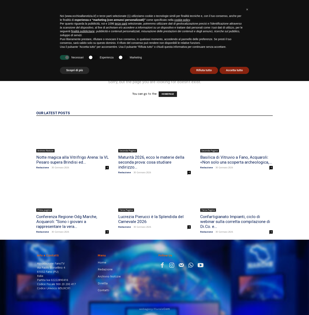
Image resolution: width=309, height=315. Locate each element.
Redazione (42, 167)
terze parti (121, 257)
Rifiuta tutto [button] (204, 304)
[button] (266, 55)
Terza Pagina (126, 210)
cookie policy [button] (182, 253)
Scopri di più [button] (74, 304)
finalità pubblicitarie (83, 265)
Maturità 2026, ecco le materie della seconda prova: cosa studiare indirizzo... (151, 162)
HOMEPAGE (168, 94)
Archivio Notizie (45, 150)
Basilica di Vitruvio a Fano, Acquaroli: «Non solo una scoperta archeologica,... (236, 160)
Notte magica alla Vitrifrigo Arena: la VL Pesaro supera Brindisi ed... (72, 160)
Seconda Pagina (127, 150)
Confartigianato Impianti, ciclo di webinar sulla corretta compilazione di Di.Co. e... (235, 221)
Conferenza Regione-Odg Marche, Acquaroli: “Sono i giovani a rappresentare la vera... (66, 221)
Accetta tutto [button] (234, 304)
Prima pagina (44, 210)
